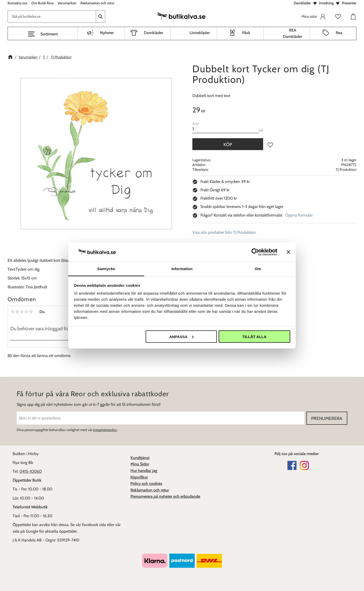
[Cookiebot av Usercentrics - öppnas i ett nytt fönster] (255, 252)
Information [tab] (182, 269)
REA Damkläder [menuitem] (292, 33)
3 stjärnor (21, 311)
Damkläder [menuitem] (153, 32)
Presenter (349, 3)
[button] (43, 34)
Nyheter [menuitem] (107, 32)
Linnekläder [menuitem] (200, 32)
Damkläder (302, 3)
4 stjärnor (26, 311)
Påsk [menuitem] (246, 32)
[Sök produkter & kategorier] (52, 16)
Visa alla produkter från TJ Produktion (224, 232)
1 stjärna (12, 311)
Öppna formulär (299, 215)
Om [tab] (258, 269)
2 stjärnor (17, 311)
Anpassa (181, 336)
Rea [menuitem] (339, 32)
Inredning (326, 3)
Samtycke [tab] (106, 269)
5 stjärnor (31, 311)
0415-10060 (30, 471)
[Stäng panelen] (288, 252)
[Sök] (100, 16)
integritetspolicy (105, 430)
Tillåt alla (254, 336)
